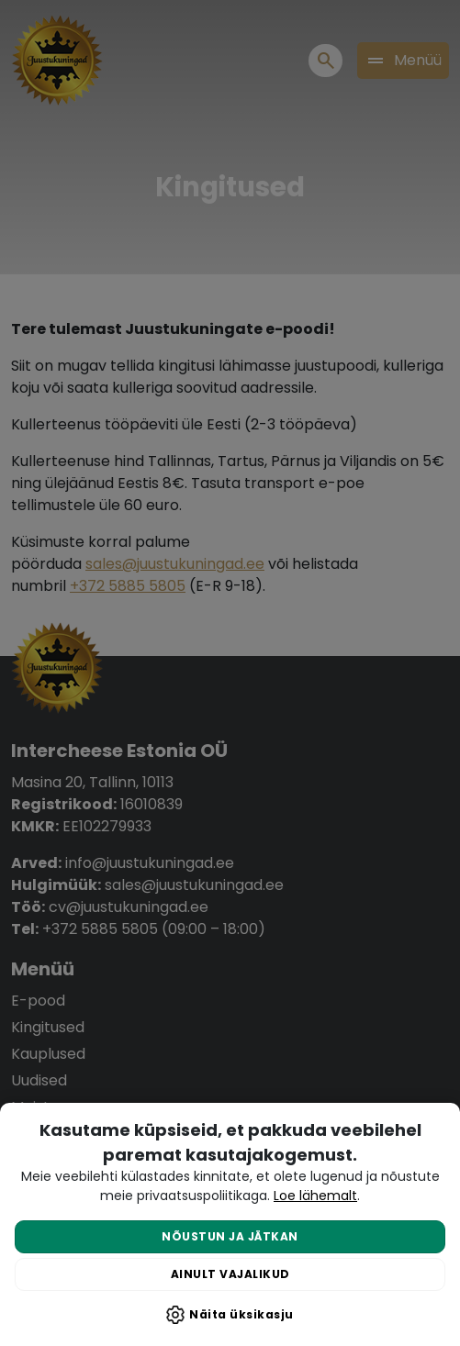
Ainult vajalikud (230, 1274)
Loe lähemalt (315, 1195)
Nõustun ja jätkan (230, 1236)
